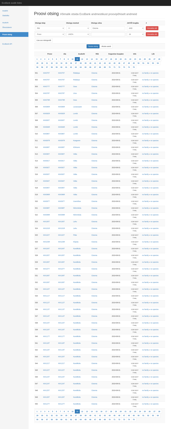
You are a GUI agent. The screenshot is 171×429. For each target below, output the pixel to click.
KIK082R (46, 113)
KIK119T (46, 350)
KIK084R (46, 127)
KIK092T (46, 167)
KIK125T (46, 390)
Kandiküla (77, 249)
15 (97, 59)
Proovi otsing (7, 34)
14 (92, 59)
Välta (75, 154)
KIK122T (46, 370)
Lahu (75, 221)
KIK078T (46, 93)
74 (129, 67)
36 (71, 63)
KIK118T (46, 343)
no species (155, 73)
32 (52, 63)
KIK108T (46, 276)
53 (153, 63)
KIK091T (46, 161)
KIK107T (46, 269)
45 (114, 63)
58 (52, 67)
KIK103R (46, 242)
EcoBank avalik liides (12, 3)
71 (114, 67)
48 (129, 63)
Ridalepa (76, 73)
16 (101, 59)
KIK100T (46, 221)
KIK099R (46, 215)
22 (130, 59)
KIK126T (46, 397)
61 (66, 67)
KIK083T (46, 120)
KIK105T (46, 255)
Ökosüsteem (7, 27)
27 (154, 59)
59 (57, 67)
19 (116, 59)
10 (73, 59)
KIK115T (46, 323)
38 (81, 63)
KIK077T (46, 86)
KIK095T (46, 188)
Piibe (75, 235)
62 (71, 67)
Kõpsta (75, 242)
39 (85, 63)
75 (134, 67)
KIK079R (46, 100)
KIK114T (46, 316)
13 (87, 59)
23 (135, 59)
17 (106, 59)
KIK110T (46, 289)
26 (150, 59)
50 (139, 63)
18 (111, 59)
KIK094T (46, 181)
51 (143, 63)
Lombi (75, 113)
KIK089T (46, 147)
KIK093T (46, 174)
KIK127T (46, 404)
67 (95, 67)
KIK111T (46, 296)
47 (124, 63)
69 (105, 67)
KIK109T (46, 282)
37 (76, 63)
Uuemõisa (77, 201)
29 (37, 63)
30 (42, 63)
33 (57, 63)
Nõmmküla (77, 208)
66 (90, 67)
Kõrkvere (76, 147)
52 (148, 63)
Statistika (5, 15)
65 (85, 67)
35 (66, 63)
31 (47, 63)
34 (61, 63)
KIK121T (46, 363)
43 (105, 63)
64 (81, 67)
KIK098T (46, 208)
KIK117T (46, 336)
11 (77, 59)
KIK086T (46, 134)
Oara (75, 86)
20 (121, 59)
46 (119, 63)
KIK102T (46, 235)
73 (124, 67)
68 (100, 67)
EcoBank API (7, 44)
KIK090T (46, 154)
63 (76, 67)
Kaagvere (76, 140)
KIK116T (46, 330)
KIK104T (46, 249)
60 (61, 67)
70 (110, 67)
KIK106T (46, 262)
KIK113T (46, 309)
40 (90, 63)
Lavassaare (77, 107)
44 (110, 63)
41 (95, 63)
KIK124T (46, 384)
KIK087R (46, 140)
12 (82, 59)
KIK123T (46, 377)
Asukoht (5, 23)
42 (100, 63)
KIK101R (46, 228)
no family (145, 73)
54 (158, 63)
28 (159, 59)
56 (42, 67)
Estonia (94, 73)
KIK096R (46, 194)
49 (134, 63)
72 (119, 67)
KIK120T (46, 357)
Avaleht (5, 11)
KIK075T (46, 73)
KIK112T (46, 303)
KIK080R (46, 107)
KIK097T (46, 201)
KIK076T (46, 80)
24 (140, 59)
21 (125, 59)
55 (37, 67)
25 (145, 59)
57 (47, 67)
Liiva (75, 93)
